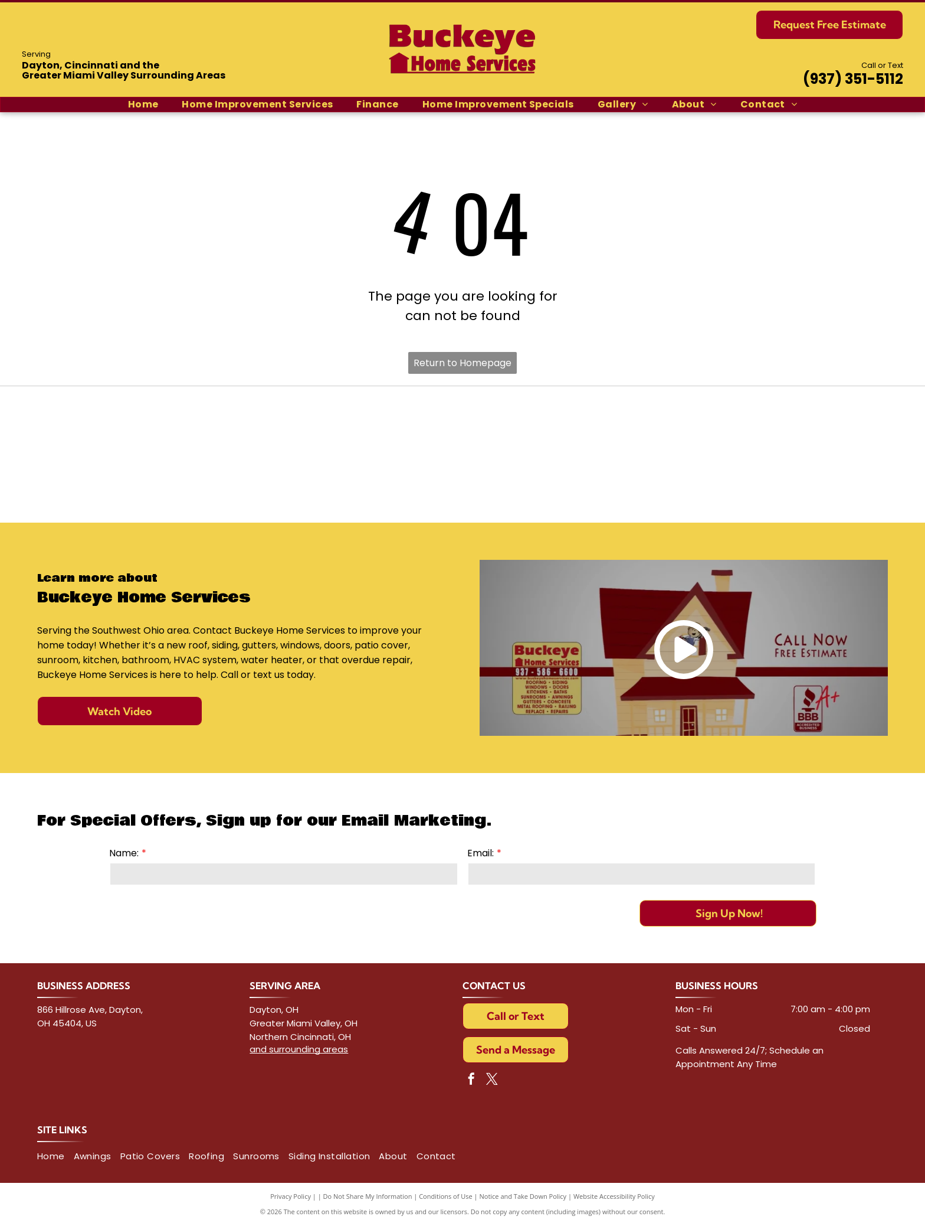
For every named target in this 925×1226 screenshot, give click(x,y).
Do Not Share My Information (367, 1196)
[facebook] (471, 1080)
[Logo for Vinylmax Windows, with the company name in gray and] (463, 481)
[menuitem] (143, 104)
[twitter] (492, 1080)
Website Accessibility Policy (614, 1196)
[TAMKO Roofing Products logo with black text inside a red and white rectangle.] (295, 428)
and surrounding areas (299, 1049)
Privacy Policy (290, 1196)
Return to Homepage (462, 363)
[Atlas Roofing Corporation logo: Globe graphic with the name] (630, 428)
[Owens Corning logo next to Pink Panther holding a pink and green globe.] (798, 428)
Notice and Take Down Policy (523, 1196)
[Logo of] (798, 481)
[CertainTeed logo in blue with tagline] (127, 428)
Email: (480, 853)
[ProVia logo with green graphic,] (295, 481)
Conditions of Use (446, 1196)
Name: (124, 853)
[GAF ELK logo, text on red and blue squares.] (127, 481)
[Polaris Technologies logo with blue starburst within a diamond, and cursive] (630, 481)
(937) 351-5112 (853, 79)
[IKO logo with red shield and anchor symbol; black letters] (463, 428)
